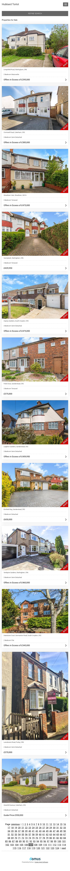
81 (54, 838)
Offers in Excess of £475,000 (17, 205)
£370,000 (8, 752)
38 (23, 831)
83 (61, 838)
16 (64, 824)
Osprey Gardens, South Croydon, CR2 (16, 321)
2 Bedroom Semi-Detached (13, 747)
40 (30, 831)
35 (12, 831)
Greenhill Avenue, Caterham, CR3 (15, 805)
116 (19, 848)
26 (40, 827)
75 (33, 838)
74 (30, 838)
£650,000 (8, 519)
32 (61, 827)
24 (33, 827)
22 (26, 827)
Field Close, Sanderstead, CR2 (14, 384)
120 (38, 848)
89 (20, 841)
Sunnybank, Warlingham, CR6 (13, 258)
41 (33, 831)
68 (9, 838)
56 (26, 834)
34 (9, 831)
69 (12, 838)
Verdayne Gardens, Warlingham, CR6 (16, 572)
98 (51, 841)
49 (61, 831)
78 (43, 838)
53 (16, 834)
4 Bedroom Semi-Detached (13, 326)
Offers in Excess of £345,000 (17, 645)
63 (50, 834)
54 (19, 834)
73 (26, 838)
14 (57, 824)
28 (47, 827)
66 (61, 834)
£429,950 (8, 268)
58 (33, 834)
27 (43, 827)
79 (47, 838)
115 (14, 848)
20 (19, 827)
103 (12, 844)
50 (64, 831)
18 (12, 827)
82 (57, 838)
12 (50, 824)
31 (57, 827)
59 (36, 834)
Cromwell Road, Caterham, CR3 (14, 132)
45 (47, 831)
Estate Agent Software (41, 862)
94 (37, 841)
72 (23, 838)
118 (29, 848)
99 (55, 841)
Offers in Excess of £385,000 (17, 142)
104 (17, 844)
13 (54, 824)
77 (40, 838)
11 (47, 824)
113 (59, 844)
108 (35, 844)
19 (16, 827)
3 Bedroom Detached (11, 514)
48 (57, 831)
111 (50, 844)
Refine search (35, 13)
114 (64, 844)
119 (33, 848)
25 (36, 827)
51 (9, 834)
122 (48, 848)
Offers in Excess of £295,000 (17, 79)
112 (54, 844)
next (64, 848)
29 (50, 827)
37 (19, 831)
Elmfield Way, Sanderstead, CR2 (14, 509)
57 (30, 834)
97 (48, 841)
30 (54, 827)
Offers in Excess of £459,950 (17, 456)
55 (23, 834)
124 (57, 848)
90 (24, 841)
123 (52, 848)
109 (40, 844)
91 (27, 841)
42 (36, 831)
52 (12, 834)
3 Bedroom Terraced (10, 200)
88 (17, 841)
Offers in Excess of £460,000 (17, 582)
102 (7, 844)
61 (43, 834)
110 (45, 844)
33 (64, 827)
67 (64, 834)
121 (43, 848)
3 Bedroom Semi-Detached (13, 137)
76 (36, 838)
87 (13, 841)
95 (41, 841)
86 (10, 841)
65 (57, 834)
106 (26, 844)
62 (47, 834)
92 (30, 841)
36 (16, 831)
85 (6, 841)
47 (54, 831)
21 (23, 827)
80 (50, 838)
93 (34, 841)
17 (9, 827)
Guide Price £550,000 (13, 815)
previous (15, 824)
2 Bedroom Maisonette (11, 74)
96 (44, 841)
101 (64, 841)
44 (43, 831)
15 (61, 824)
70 (16, 838)
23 (30, 827)
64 (54, 834)
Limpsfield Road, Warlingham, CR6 (15, 69)
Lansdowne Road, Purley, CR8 (14, 742)
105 (21, 844)
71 (19, 838)
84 (64, 838)
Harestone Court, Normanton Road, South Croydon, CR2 (22, 635)
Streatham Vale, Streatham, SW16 (15, 195)
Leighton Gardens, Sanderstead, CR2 (16, 447)
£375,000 (8, 394)
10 (43, 824)
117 (24, 848)
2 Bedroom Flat (9, 640)
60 (40, 834)
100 (59, 841)
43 (40, 831)
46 (50, 831)
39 (26, 831)
